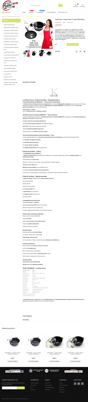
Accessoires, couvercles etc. (10, 57)
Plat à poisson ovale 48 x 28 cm (10, 71)
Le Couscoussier (7, 74)
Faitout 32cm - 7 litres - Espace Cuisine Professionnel (54, 353)
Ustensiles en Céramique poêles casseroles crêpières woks (11, 83)
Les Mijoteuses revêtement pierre (11, 41)
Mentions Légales (34, 382)
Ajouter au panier (12, 361)
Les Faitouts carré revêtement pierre (10, 61)
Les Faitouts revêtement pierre (10, 44)
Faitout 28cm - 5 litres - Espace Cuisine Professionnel (33, 353)
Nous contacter (51, 12)
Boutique (31, 12)
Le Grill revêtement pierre (9, 52)
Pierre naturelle (48, 385)
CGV (32, 387)
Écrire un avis (70, 22)
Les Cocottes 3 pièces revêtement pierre (11, 48)
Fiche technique (27, 316)
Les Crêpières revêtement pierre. (11, 36)
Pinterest (84, 51)
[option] (26, 53)
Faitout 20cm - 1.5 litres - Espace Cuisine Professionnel (12, 353)
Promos (61, 382)
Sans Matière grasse (49, 387)
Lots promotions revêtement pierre (11, 55)
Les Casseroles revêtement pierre (11, 33)
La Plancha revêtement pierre (10, 65)
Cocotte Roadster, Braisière (10, 68)
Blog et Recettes (63, 12)
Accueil (24, 12)
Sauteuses (61, 387)
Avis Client (26, 319)
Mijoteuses (61, 389)
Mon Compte (33, 385)
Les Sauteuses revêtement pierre (11, 30)
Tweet (80, 51)
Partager (76, 51)
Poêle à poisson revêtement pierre (11, 27)
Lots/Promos (40, 12)
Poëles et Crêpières (63, 385)
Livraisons (33, 389)
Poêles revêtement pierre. (9, 24)
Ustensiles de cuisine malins (10, 79)
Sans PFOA (47, 382)
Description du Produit (29, 82)
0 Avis (64, 22)
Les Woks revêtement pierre (10, 38)
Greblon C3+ (47, 389)
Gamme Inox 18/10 (8, 76)
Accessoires (62, 392)
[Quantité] (62, 44)
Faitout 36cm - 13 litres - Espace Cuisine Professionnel (75, 353)
